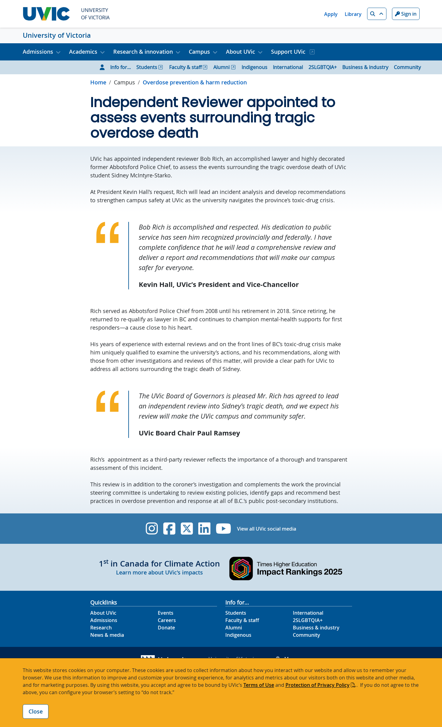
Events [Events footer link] (165, 612)
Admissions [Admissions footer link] (103, 620)
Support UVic (289, 51)
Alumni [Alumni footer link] (233, 627)
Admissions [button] (38, 51)
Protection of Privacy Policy (317, 685)
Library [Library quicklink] (353, 14)
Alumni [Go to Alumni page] (221, 67)
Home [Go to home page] (98, 82)
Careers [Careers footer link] (167, 620)
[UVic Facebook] (169, 529)
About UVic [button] (240, 51)
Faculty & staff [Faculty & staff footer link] (242, 620)
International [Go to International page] (288, 67)
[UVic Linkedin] (204, 529)
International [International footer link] (308, 612)
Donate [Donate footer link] (166, 627)
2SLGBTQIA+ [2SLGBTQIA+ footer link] (308, 620)
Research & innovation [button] (143, 51)
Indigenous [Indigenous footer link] (238, 635)
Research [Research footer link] (101, 627)
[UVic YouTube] (223, 529)
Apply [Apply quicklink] (331, 14)
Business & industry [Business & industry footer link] (316, 627)
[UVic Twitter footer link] (187, 529)
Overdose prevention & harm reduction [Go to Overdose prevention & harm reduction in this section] (195, 82)
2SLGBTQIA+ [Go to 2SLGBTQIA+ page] (322, 67)
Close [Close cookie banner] (36, 711)
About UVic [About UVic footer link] (103, 612)
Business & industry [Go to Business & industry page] (365, 67)
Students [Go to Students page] (146, 67)
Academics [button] (83, 51)
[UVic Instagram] (152, 529)
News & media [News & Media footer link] (107, 635)
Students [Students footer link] (235, 612)
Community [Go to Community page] (407, 67)
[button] (376, 14)
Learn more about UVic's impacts (159, 572)
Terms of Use (258, 685)
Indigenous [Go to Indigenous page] (254, 67)
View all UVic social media (266, 528)
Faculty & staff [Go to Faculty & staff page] (185, 67)
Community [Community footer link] (306, 635)
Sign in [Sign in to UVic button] (406, 13)
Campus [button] (199, 51)
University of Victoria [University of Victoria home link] (57, 35)
